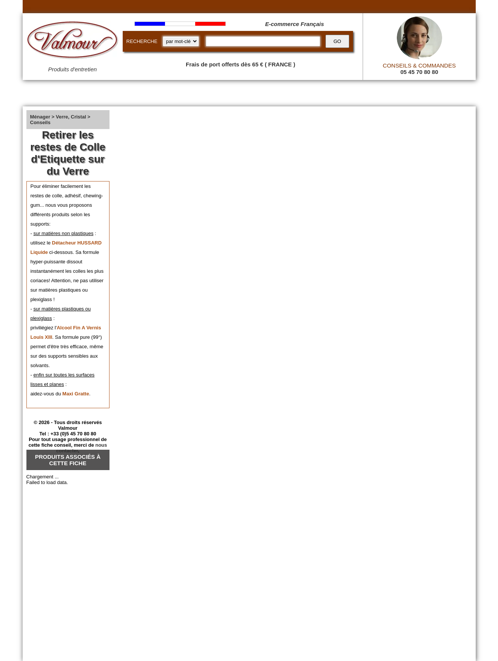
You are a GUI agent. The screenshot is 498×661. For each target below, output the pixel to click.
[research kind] (181, 41)
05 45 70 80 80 (419, 72)
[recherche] (263, 41)
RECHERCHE (141, 41)
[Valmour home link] (73, 41)
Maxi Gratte (75, 394)
